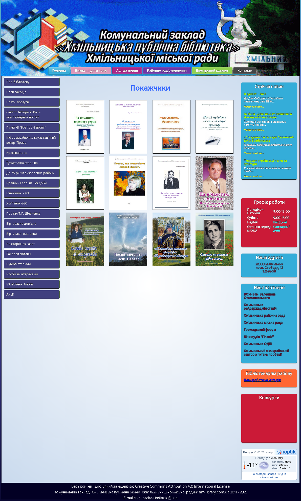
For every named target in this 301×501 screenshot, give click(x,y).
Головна (59, 70)
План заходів (16, 92)
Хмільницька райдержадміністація (260, 307)
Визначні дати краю (91, 70)
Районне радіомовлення (167, 70)
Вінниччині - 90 (17, 193)
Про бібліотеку (18, 82)
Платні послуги (17, 102)
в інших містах (269, 477)
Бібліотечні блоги (19, 284)
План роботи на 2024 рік (262, 380)
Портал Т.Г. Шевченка (23, 213)
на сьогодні (259, 473)
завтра (272, 473)
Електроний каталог (212, 70)
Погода (248, 452)
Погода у (269, 458)
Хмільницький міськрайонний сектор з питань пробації (266, 353)
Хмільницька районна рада (264, 316)
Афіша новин (127, 70)
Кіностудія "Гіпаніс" (259, 337)
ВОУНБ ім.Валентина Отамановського (259, 296)
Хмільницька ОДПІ (258, 344)
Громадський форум (260, 330)
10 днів (282, 473)
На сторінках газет (20, 244)
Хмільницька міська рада (263, 323)
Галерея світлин (18, 254)
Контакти (245, 70)
